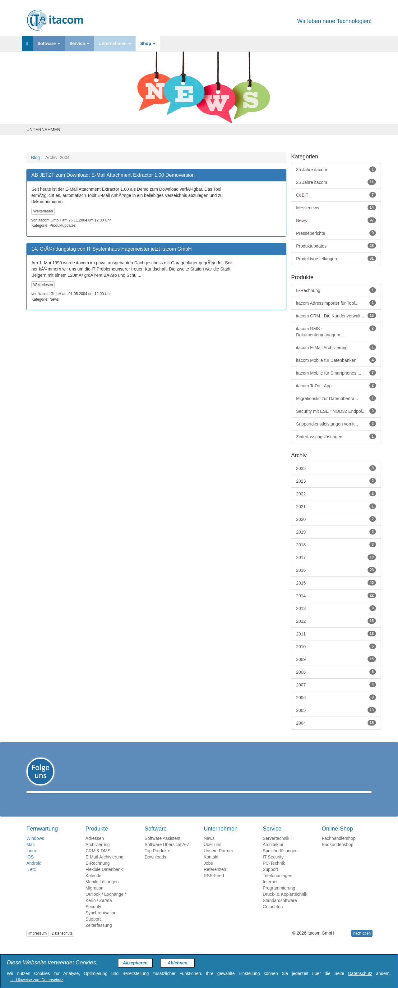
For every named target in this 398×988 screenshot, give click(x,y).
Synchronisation (101, 921)
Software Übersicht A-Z (167, 853)
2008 (336, 672)
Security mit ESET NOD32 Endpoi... (336, 411)
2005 (336, 710)
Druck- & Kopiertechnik (285, 903)
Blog (35, 157)
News (336, 220)
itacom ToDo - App (336, 385)
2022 (336, 493)
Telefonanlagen (277, 884)
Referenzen (215, 878)
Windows (35, 847)
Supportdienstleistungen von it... (336, 423)
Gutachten (273, 915)
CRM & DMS (98, 859)
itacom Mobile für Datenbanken (336, 360)
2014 (336, 595)
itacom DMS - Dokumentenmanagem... (336, 331)
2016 (336, 570)
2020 (336, 519)
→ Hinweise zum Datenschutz (36, 980)
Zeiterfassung (99, 934)
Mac (30, 853)
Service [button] (79, 43)
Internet (270, 890)
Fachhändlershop (338, 847)
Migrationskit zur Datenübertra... (336, 398)
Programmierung (279, 897)
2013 (336, 608)
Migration (95, 897)
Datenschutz (62, 942)
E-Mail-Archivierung (104, 865)
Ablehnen (177, 962)
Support (93, 928)
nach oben (362, 942)
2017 (336, 557)
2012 (336, 621)
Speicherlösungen (280, 859)
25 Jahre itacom (336, 182)
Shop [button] (147, 43)
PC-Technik (274, 872)
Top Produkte (157, 859)
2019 (336, 532)
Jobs (208, 872)
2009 (336, 659)
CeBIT (336, 195)
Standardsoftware (280, 909)
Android (33, 872)
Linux (31, 859)
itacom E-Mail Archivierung (336, 347)
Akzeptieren (135, 962)
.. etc (31, 878)
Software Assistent (162, 847)
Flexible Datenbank (104, 878)
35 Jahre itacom (336, 169)
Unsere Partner (218, 859)
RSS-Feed (214, 884)
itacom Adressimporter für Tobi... (336, 303)
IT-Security (273, 865)
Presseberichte (336, 233)
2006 (336, 697)
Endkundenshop (337, 853)
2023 (336, 481)
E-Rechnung (336, 290)
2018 (336, 544)
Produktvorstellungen (336, 258)
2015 (336, 582)
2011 (336, 633)
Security (93, 915)
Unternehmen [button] (115, 43)
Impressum (37, 942)
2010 (336, 646)
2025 (336, 468)
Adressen (95, 847)
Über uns (212, 853)
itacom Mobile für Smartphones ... (336, 373)
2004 (336, 723)
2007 (336, 684)
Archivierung (98, 853)
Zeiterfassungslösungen (336, 436)
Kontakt (211, 865)
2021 (336, 506)
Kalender (94, 884)
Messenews (336, 207)
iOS (30, 865)
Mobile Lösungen (102, 890)
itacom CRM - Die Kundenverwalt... (336, 315)
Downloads (155, 865)
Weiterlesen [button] (43, 211)
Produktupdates (336, 245)
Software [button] (48, 43)
